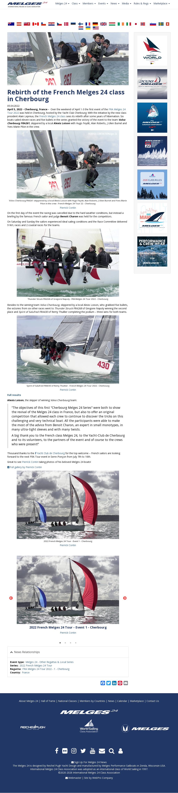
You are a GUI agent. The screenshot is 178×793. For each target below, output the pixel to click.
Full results (14, 395)
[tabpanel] (68, 595)
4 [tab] (76, 643)
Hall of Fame (48, 701)
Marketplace (137, 701)
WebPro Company (102, 777)
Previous (11, 598)
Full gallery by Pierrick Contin (26, 467)
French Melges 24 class (52, 116)
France (26, 672)
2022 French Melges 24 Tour (36, 665)
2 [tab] (65, 643)
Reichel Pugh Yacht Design (61, 765)
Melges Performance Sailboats (119, 765)
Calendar (122, 701)
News (111, 701)
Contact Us (153, 701)
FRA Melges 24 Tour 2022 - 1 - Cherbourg (45, 669)
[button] (68, 164)
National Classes (67, 701)
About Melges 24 (28, 701)
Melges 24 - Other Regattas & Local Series (50, 662)
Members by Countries (92, 701)
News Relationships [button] (26, 652)
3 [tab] (70, 643)
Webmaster (74, 777)
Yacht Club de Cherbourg (51, 453)
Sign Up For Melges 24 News (90, 762)
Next (125, 598)
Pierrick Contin (68, 207)
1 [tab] (60, 643)
